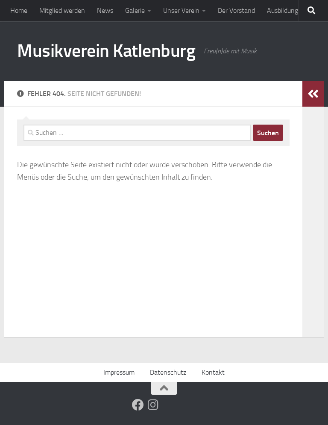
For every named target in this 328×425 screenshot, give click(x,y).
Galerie (135, 10)
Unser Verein (181, 10)
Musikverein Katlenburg (106, 50)
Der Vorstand (236, 10)
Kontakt (213, 372)
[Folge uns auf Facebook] (138, 405)
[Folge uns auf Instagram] (153, 405)
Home (18, 10)
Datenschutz (168, 372)
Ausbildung (282, 10)
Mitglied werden (62, 10)
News (105, 10)
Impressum (119, 372)
